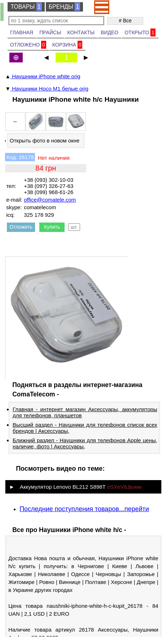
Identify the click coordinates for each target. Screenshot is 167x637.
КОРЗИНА (67, 45)
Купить (52, 227)
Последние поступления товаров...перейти (84, 509)
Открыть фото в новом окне (45, 140)
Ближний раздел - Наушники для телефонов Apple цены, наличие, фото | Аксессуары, (85, 443)
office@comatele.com (50, 200)
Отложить (20, 227)
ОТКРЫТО (139, 32)
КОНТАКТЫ (81, 32)
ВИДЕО (109, 32)
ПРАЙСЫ (50, 32)
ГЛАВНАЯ (21, 32)
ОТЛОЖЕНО (28, 45)
